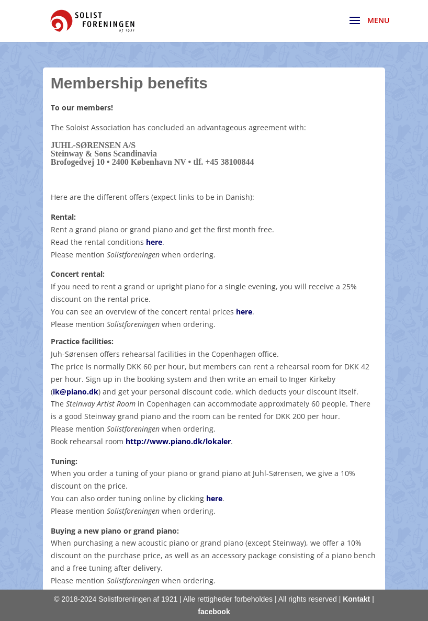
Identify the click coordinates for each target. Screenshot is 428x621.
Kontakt (356, 599)
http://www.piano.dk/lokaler (178, 441)
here (154, 242)
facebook (214, 611)
